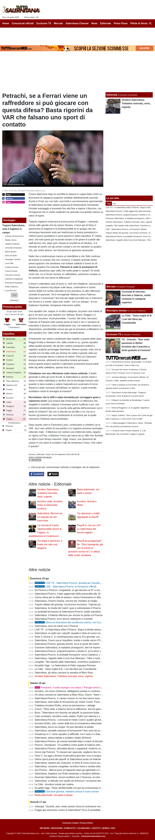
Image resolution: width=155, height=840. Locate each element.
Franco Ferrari (11, 271)
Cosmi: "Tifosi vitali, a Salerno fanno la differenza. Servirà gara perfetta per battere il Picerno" (84, 709)
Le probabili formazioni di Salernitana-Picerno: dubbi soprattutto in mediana (74, 611)
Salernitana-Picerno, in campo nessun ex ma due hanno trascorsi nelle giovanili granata (81, 698)
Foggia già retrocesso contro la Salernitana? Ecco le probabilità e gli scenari (75, 810)
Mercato (111, 286)
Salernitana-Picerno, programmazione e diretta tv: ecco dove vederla (71, 651)
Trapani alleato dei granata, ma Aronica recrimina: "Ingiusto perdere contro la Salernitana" (82, 604)
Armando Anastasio (13, 248)
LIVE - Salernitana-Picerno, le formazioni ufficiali (65, 586)
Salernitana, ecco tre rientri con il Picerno (56, 626)
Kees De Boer (11, 255)
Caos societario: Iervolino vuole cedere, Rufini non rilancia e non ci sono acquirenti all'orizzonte (85, 716)
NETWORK (45, 828)
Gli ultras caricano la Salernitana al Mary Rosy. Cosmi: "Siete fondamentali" (74, 694)
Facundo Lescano (12, 275)
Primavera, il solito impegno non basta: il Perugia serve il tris (69, 687)
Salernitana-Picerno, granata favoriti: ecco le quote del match (67, 644)
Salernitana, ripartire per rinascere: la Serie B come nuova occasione (71, 763)
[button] (14, 295)
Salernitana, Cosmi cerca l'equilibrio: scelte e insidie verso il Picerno (71, 640)
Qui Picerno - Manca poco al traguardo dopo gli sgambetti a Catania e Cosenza (77, 770)
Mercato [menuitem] (58, 23)
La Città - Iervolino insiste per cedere (54, 784)
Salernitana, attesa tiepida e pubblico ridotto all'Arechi (63, 737)
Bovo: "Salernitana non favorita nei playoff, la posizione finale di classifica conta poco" (80, 712)
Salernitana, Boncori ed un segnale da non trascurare (49, 517)
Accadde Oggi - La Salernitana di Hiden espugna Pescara (65, 665)
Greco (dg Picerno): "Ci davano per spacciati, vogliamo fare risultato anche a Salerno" (80, 752)
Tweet (53, 474)
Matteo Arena (11, 240)
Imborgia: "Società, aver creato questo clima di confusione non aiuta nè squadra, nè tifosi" (82, 806)
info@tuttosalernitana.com (93, 836)
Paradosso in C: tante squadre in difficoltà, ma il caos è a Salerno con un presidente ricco (82, 734)
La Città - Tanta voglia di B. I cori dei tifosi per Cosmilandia (65, 669)
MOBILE (106, 828)
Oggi (109, 203)
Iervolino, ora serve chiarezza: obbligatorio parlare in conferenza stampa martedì (77, 691)
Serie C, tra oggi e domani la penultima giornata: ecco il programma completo (76, 755)
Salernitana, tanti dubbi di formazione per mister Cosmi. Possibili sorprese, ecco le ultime (82, 702)
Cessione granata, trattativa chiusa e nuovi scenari (67, 791)
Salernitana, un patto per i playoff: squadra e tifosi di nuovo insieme (70, 633)
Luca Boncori (10, 290)
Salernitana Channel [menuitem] (77, 23)
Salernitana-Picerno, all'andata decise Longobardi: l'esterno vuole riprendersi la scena (80, 748)
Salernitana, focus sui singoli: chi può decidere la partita (64, 727)
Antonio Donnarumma (14, 236)
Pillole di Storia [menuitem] (139, 23)
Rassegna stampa (116, 310)
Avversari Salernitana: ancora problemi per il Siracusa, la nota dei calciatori (74, 777)
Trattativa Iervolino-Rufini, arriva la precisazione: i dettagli (65, 705)
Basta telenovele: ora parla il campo (54, 795)
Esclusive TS (113, 334)
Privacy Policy (86, 823)
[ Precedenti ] (14, 327)
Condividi (36, 474)
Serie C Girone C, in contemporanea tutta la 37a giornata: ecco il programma (75, 636)
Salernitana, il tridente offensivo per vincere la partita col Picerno (69, 615)
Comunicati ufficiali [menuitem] (23, 23)
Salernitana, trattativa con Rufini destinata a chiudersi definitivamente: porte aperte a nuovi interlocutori (89, 773)
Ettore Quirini (10, 252)
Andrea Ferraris (11, 267)
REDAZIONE (56, 828)
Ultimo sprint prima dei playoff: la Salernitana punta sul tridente (68, 759)
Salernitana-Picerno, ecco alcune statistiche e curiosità (64, 619)
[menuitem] (150, 23)
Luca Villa (9, 263)
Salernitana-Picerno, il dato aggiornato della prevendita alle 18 (67, 593)
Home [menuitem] (5, 23)
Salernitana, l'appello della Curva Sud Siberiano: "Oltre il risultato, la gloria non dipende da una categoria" (90, 658)
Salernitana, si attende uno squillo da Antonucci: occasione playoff (69, 780)
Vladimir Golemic (12, 244)
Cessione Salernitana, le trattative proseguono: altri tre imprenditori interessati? (76, 647)
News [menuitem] (94, 23)
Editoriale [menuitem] (105, 23)
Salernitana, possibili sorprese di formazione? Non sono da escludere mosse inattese (80, 730)
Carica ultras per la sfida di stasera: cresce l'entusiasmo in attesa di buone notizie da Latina (83, 597)
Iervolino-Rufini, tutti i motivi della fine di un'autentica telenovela (68, 723)
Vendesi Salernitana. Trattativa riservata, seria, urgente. (48, 493)
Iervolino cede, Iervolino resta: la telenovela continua (49, 505)
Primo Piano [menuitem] (121, 23)
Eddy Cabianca (11, 286)
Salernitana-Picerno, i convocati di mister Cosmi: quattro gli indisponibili (72, 720)
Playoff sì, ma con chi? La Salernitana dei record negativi (89, 529)
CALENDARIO (83, 828)
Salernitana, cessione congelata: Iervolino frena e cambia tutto (68, 766)
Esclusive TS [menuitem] (43, 23)
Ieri (114, 203)
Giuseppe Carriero (13, 259)
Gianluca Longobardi (14, 279)
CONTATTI (96, 828)
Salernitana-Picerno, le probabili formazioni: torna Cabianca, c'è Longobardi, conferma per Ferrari (86, 654)
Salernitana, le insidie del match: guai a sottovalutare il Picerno (68, 608)
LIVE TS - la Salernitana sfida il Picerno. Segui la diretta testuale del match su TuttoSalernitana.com (87, 629)
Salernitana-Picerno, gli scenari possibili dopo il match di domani (69, 741)
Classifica (8, 334)
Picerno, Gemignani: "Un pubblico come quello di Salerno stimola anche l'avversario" (79, 745)
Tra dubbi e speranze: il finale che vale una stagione (49, 544)
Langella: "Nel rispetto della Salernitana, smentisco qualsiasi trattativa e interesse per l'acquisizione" (87, 662)
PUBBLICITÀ (70, 828)
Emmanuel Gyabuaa (14, 283)
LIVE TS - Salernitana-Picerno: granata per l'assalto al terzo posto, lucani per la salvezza (87, 583)
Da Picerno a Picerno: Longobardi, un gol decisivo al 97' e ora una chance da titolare (79, 590)
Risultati (14, 300)
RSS (113, 828)
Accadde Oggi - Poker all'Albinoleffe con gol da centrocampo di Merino (72, 788)
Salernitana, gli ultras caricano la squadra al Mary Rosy (64, 672)
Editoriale (40, 454)
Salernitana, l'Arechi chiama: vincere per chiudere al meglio (66, 601)
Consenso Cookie (70, 823)
